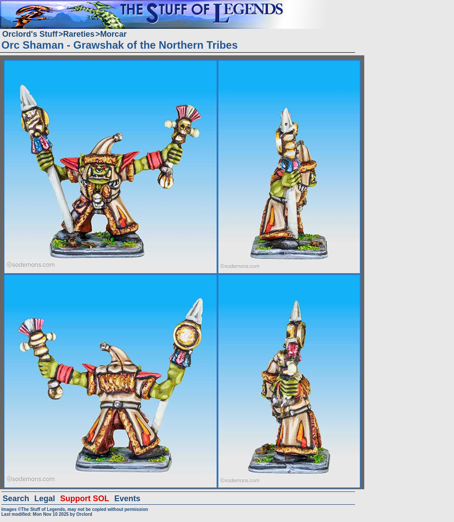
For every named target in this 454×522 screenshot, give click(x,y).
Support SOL (84, 498)
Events (127, 498)
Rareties (79, 34)
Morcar (113, 34)
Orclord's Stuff (29, 34)
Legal (44, 498)
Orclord (84, 514)
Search (16, 498)
